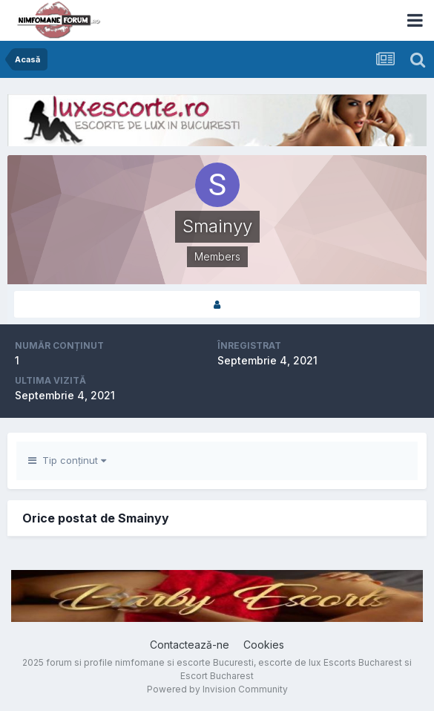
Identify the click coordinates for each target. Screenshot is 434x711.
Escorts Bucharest (362, 662)
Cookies (263, 644)
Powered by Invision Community (217, 689)
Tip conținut (67, 460)
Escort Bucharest (217, 675)
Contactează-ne (189, 644)
